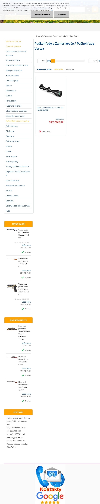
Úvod (38, 36)
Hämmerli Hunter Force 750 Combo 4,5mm (23, 360)
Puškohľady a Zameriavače (52, 36)
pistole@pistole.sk (15, 437)
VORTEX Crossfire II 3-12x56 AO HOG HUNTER (50, 109)
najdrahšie (70, 69)
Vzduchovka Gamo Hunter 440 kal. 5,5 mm (23, 262)
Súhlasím (62, 14)
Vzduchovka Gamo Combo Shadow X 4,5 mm (23, 234)
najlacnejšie (58, 69)
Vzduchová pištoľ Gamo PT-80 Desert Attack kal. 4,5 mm (23, 289)
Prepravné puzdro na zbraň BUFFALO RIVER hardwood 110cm (24, 332)
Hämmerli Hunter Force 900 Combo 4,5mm (23, 386)
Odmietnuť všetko (42, 14)
